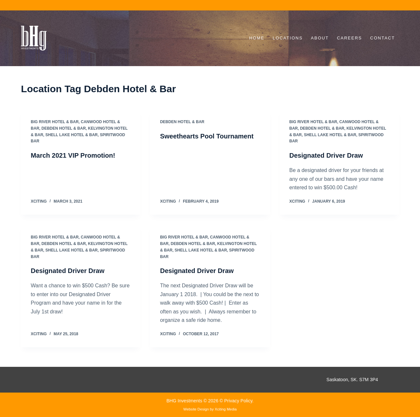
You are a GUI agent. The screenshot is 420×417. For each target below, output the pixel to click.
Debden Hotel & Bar (63, 128)
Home (256, 38)
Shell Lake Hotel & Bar (71, 135)
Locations (287, 38)
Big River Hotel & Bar (54, 122)
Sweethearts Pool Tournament (206, 136)
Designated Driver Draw (326, 155)
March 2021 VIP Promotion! (73, 155)
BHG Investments (185, 400)
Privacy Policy (238, 400)
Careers (349, 38)
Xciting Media (226, 409)
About (320, 38)
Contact (382, 38)
